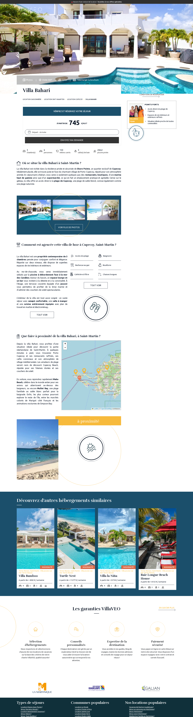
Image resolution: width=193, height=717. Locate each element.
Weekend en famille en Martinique (141, 674)
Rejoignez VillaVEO (65, 705)
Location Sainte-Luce (82, 670)
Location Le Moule (81, 665)
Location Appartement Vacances (32, 670)
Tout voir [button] (42, 273)
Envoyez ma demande (151, 118)
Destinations (89, 9)
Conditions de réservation (151, 128)
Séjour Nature (26, 672)
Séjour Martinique (135, 670)
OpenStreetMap (106, 367)
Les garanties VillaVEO (66, 700)
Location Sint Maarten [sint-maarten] (54, 99)
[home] (30, 9)
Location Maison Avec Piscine (31, 665)
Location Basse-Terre (82, 672)
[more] (167, 566)
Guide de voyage (107, 9)
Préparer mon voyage (92, 705)
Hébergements (72, 9)
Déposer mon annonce (120, 700)
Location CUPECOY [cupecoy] (75, 99)
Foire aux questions (92, 696)
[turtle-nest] (76, 506)
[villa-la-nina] (117, 506)
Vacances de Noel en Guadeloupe (141, 665)
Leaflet (95, 367)
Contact (141, 9)
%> (32, 688)
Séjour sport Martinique (137, 672)
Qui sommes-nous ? (65, 696)
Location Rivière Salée (83, 674)
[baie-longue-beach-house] (157, 507)
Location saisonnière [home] (32, 99)
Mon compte (144, 700)
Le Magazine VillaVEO (93, 700)
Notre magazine (127, 9)
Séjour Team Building (28, 674)
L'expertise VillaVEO (119, 696)
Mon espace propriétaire (121, 713)
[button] (76, 330)
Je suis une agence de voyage (150, 696)
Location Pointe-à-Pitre (83, 667)
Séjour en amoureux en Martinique (141, 667)
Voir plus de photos (69, 185)
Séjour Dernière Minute (29, 667)
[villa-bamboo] (35, 506)
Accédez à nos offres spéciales (110, 2)
